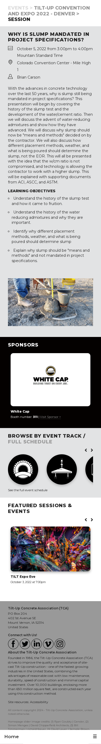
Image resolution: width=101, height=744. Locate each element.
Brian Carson (28, 77)
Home (11, 736)
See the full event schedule (27, 490)
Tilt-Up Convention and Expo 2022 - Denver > (49, 11)
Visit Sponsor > (50, 417)
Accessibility (39, 702)
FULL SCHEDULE (30, 442)
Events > (20, 8)
